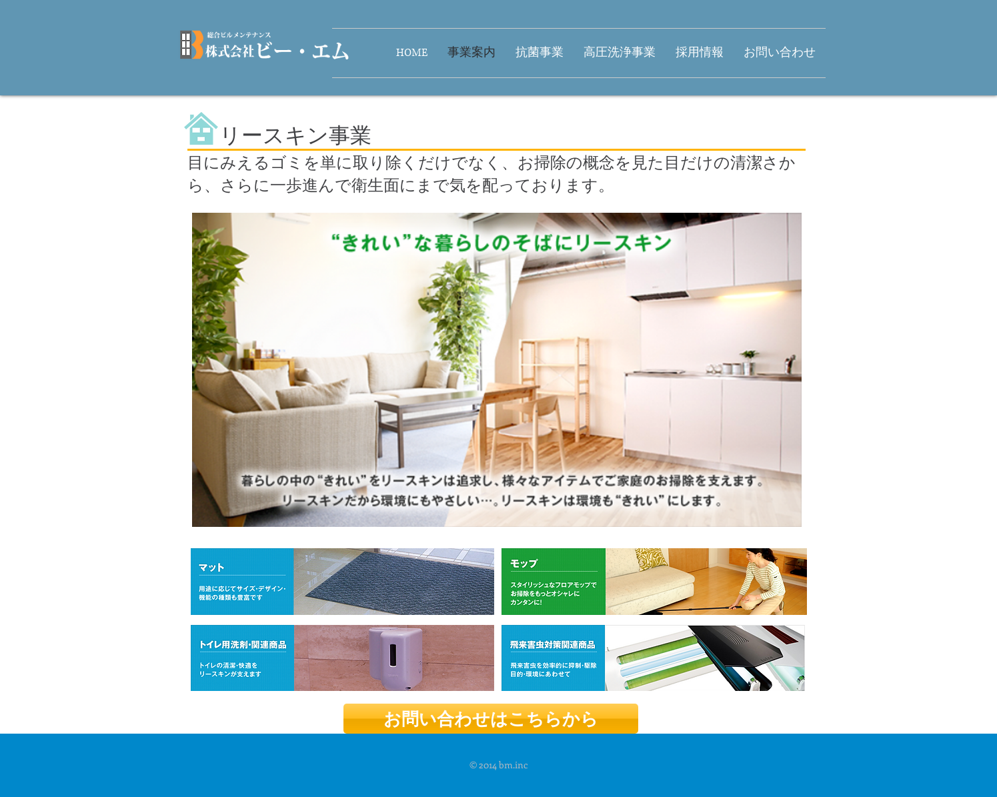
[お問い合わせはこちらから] (490, 719)
